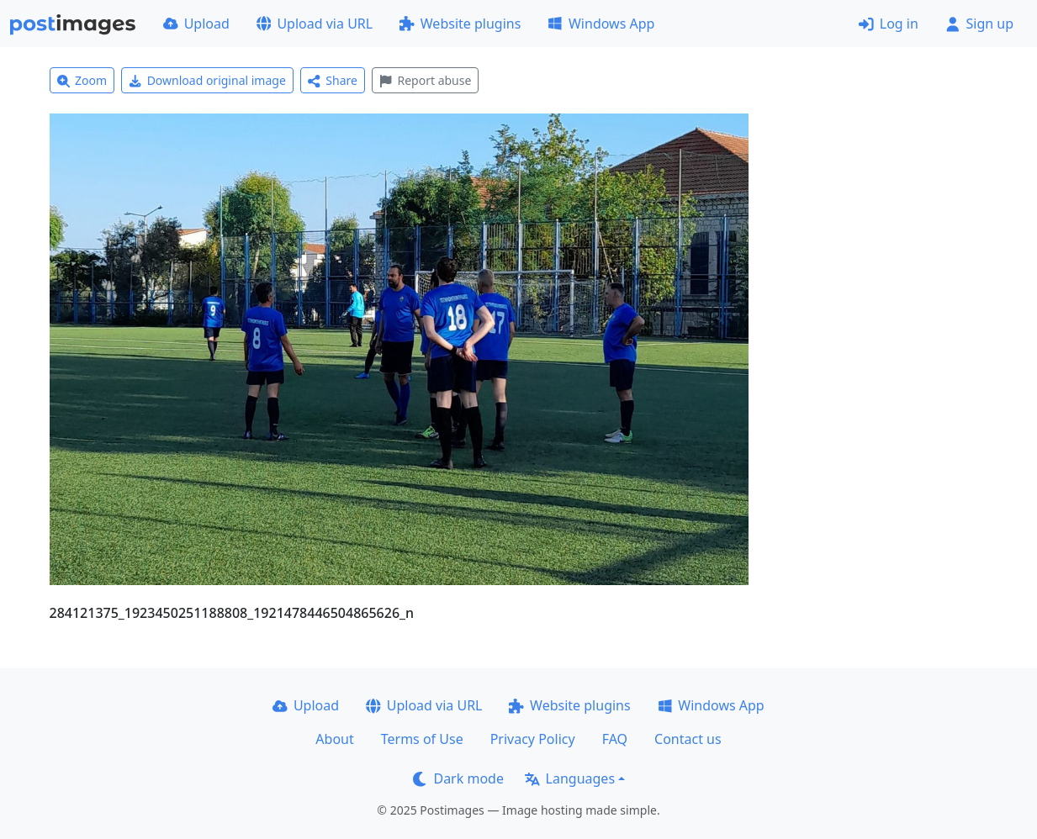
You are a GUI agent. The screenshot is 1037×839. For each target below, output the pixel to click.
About (334, 739)
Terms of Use (422, 739)
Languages (570, 778)
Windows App (601, 23)
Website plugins (460, 23)
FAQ (614, 739)
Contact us (688, 739)
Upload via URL (315, 23)
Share (332, 80)
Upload (196, 23)
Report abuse (425, 80)
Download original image (207, 80)
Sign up (979, 23)
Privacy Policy (532, 739)
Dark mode (458, 778)
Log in (888, 23)
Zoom (82, 80)
